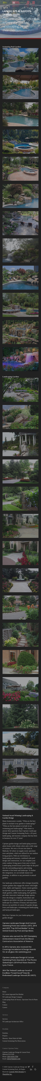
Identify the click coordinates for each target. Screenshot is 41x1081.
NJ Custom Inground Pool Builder (13, 994)
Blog (4, 1002)
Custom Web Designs (16, 1072)
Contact (5, 1005)
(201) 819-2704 (12, 1056)
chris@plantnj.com (13, 1059)
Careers (5, 1007)
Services (5, 1019)
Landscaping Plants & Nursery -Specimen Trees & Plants (20, 999)
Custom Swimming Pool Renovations (14, 1041)
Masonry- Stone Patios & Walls (12, 1038)
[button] (14, 3)
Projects (5, 1036)
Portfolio (5, 1033)
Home (4, 992)
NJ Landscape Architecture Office (13, 1021)
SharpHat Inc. (7, 1074)
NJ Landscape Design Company (12, 997)
